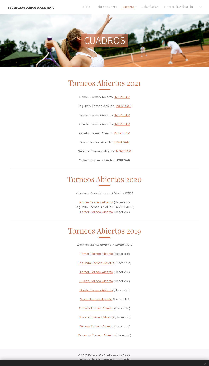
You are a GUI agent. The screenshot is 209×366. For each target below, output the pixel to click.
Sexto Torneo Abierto (96, 299)
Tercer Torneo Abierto (96, 212)
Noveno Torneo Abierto (96, 317)
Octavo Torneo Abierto (96, 308)
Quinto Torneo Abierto (96, 290)
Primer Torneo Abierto (96, 202)
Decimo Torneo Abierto (96, 326)
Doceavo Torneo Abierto (96, 335)
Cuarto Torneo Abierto (96, 281)
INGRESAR (122, 97)
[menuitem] (112, 7)
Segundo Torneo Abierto (96, 263)
